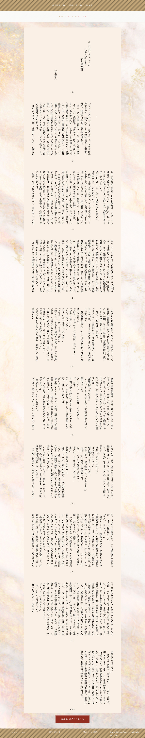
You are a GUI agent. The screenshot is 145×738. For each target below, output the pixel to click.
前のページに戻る (90, 732)
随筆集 (89, 5)
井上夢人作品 (58, 5)
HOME (61, 16)
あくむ (74, 16)
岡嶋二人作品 (75, 5)
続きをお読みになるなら (72, 719)
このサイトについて (18, 732)
